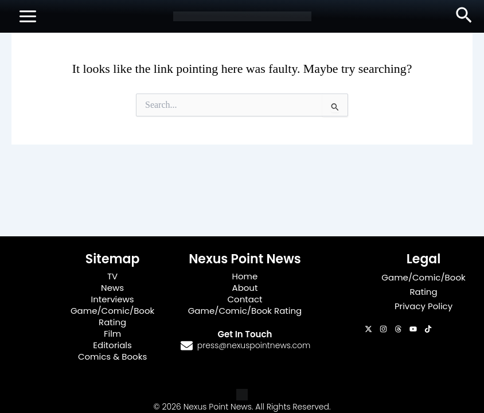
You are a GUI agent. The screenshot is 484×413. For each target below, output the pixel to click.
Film (112, 334)
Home (245, 276)
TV (112, 276)
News (112, 288)
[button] (464, 16)
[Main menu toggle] (27, 16)
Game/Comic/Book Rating (112, 316)
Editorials (112, 345)
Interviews (112, 299)
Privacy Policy (423, 306)
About (245, 288)
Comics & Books (112, 356)
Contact (245, 299)
